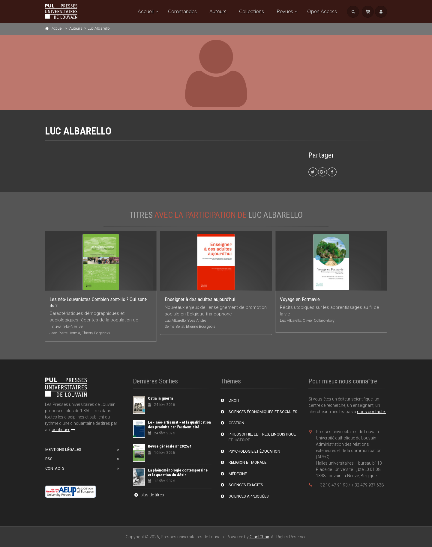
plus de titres (148, 494)
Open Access (322, 11)
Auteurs (217, 11)
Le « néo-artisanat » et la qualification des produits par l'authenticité (179, 424)
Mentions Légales (63, 449)
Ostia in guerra (160, 398)
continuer (63, 429)
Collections (251, 11)
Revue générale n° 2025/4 (169, 446)
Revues (285, 11)
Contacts (54, 468)
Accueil (146, 11)
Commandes (182, 11)
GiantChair (259, 536)
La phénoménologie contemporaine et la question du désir (178, 472)
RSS (48, 459)
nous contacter (371, 411)
